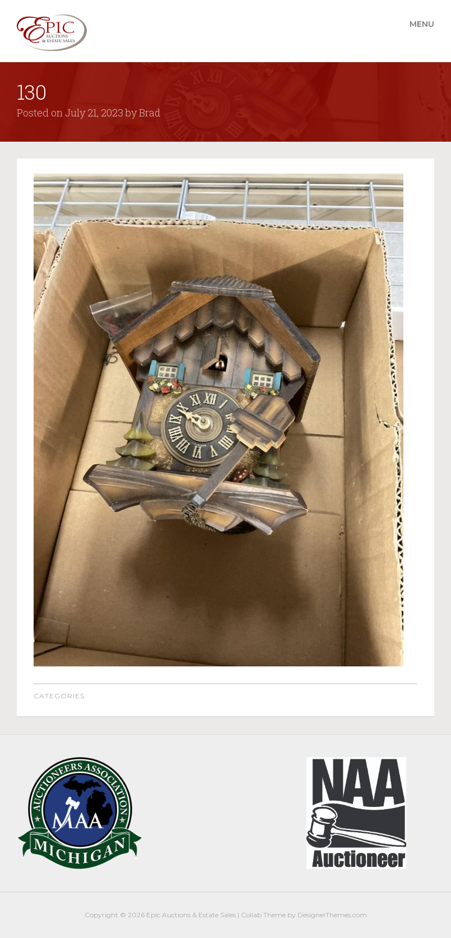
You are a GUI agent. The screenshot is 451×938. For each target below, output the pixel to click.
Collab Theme (263, 915)
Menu (422, 24)
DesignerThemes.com (332, 915)
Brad (150, 112)
